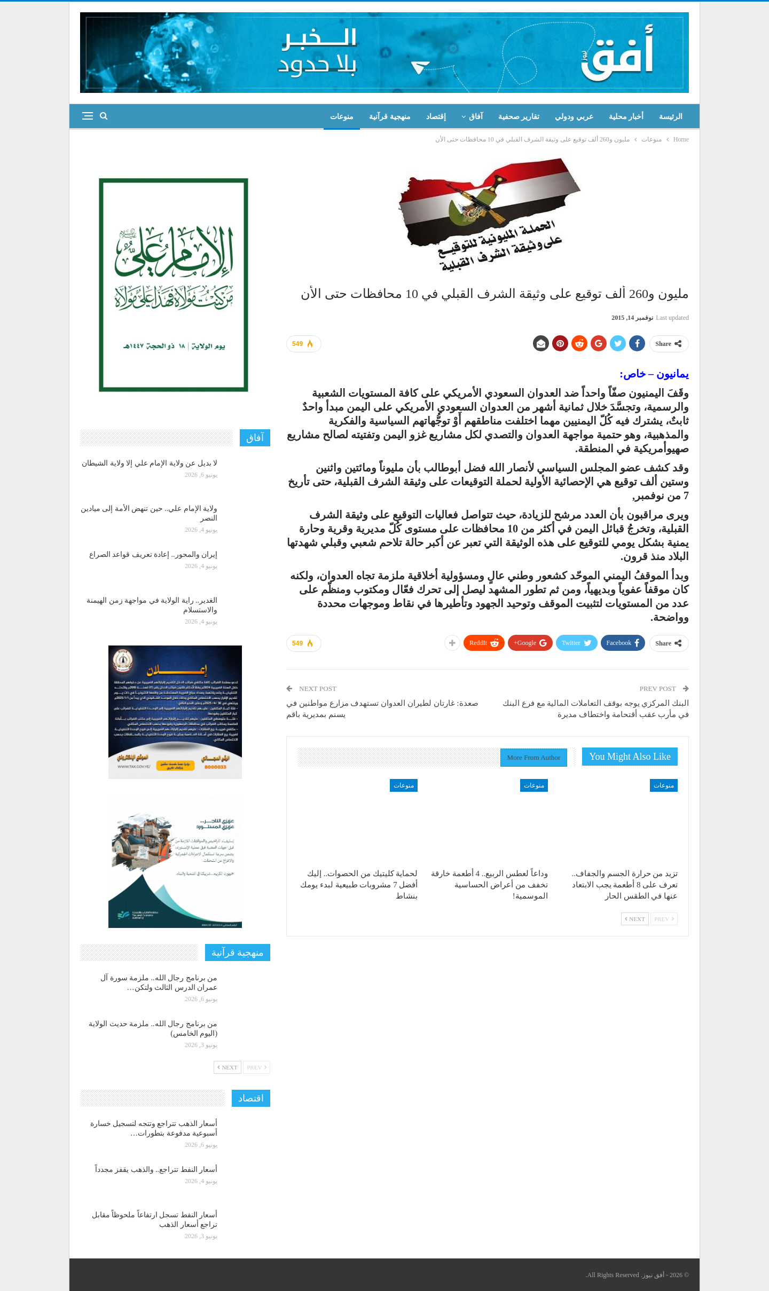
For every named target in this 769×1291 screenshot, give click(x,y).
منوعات (342, 117)
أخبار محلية (626, 117)
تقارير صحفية (519, 117)
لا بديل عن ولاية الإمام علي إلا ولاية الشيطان (149, 463)
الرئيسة (670, 117)
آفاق (476, 117)
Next (635, 919)
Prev (664, 919)
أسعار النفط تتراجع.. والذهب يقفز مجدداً (156, 1170)
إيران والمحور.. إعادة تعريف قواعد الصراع (153, 554)
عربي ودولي (574, 117)
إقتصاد (436, 117)
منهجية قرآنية (390, 117)
